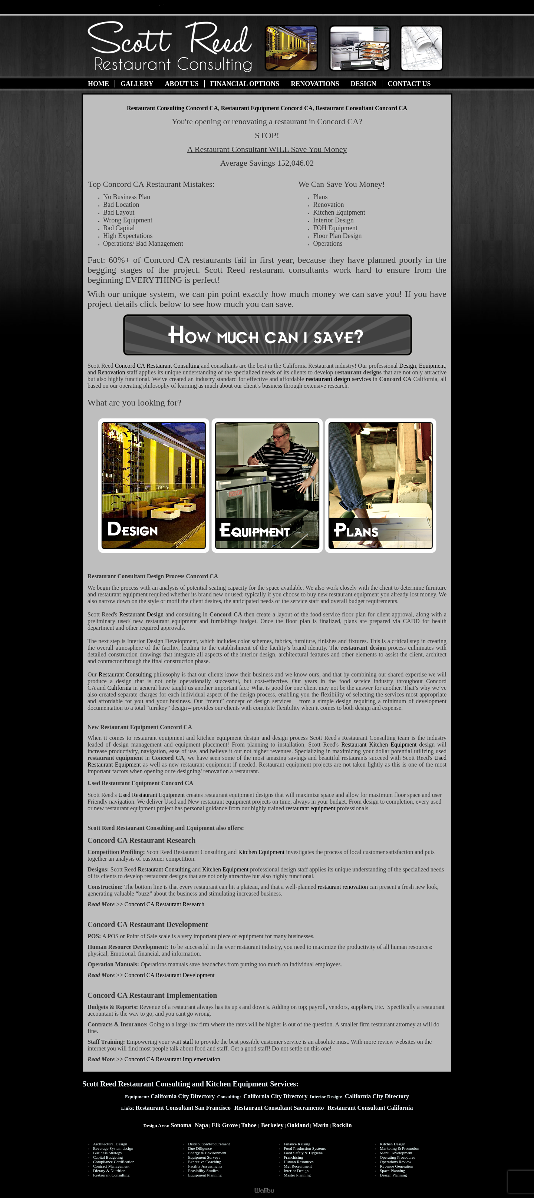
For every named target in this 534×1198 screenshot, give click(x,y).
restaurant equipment (311, 808)
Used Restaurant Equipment (151, 795)
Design (363, 83)
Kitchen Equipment (262, 852)
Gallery (137, 83)
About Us (181, 83)
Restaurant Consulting (157, 366)
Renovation (111, 372)
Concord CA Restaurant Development (170, 975)
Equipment (432, 366)
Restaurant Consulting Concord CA (172, 108)
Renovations (315, 83)
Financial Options (245, 83)
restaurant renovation (343, 887)
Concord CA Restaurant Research (165, 904)
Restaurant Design (142, 614)
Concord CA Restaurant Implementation (172, 1059)
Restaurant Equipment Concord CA (267, 108)
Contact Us (409, 83)
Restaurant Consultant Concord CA (361, 108)
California (120, 688)
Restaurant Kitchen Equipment (378, 744)
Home (98, 83)
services (338, 379)
